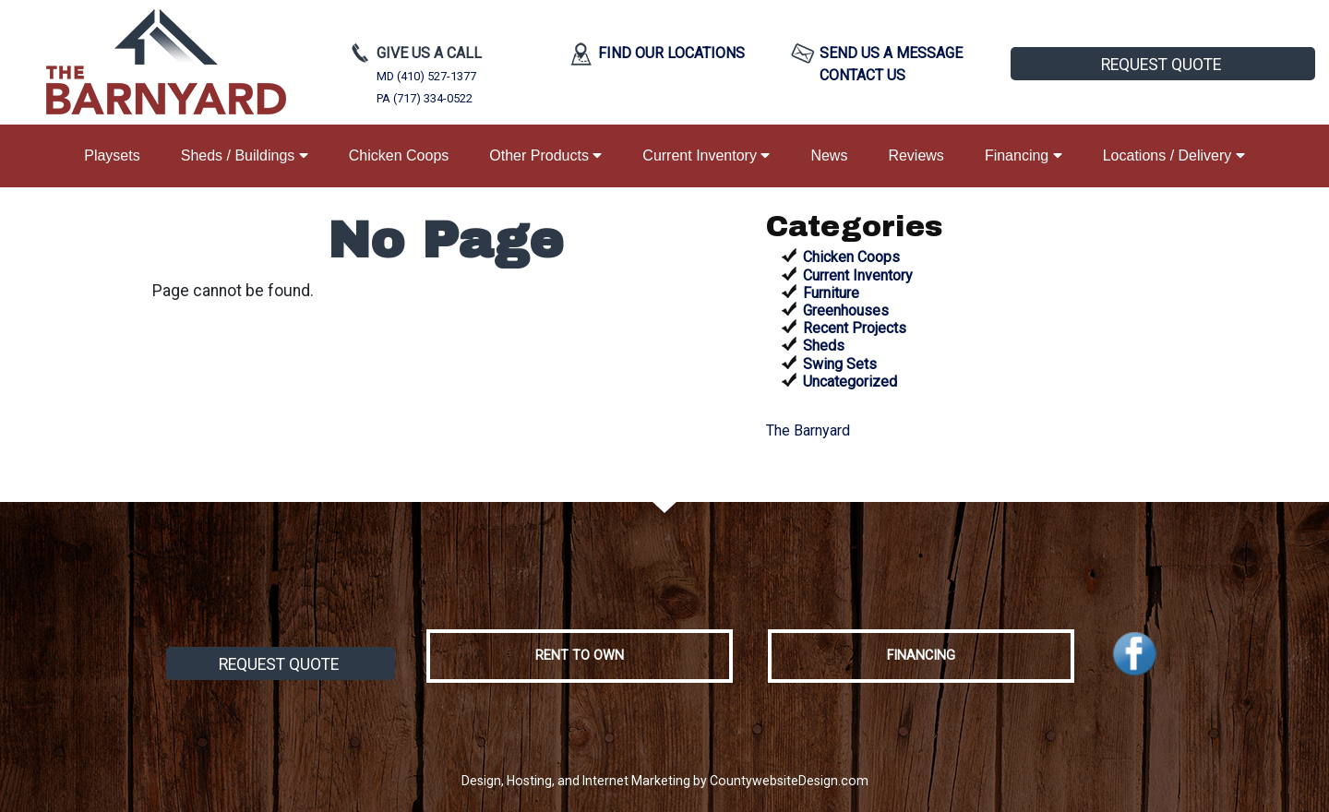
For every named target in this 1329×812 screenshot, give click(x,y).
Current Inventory (706, 155)
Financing (1023, 155)
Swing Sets (840, 364)
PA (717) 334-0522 (425, 98)
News (828, 155)
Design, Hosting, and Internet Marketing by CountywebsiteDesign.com (664, 780)
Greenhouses (846, 310)
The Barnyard (808, 430)
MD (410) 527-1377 (426, 76)
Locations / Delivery (1174, 155)
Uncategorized (850, 381)
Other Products (545, 155)
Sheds (823, 345)
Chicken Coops (399, 155)
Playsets (111, 155)
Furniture (831, 293)
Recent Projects (854, 328)
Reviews (915, 155)
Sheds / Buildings (244, 155)
